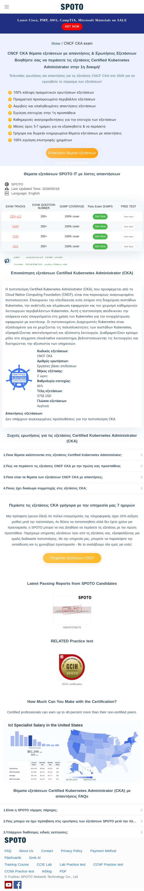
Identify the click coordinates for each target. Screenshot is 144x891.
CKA (15, 246)
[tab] (72, 454)
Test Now (128, 216)
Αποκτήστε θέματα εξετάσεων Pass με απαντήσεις (72, 154)
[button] (72, 454)
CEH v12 (15, 216)
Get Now (72, 26)
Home (56, 43)
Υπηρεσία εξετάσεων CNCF (71, 558)
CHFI (15, 226)
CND (15, 236)
